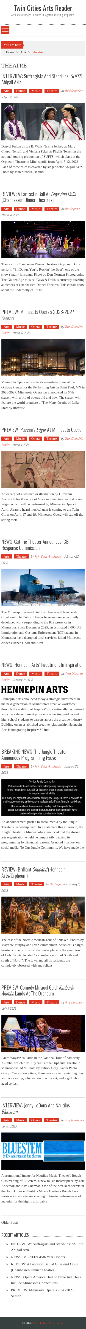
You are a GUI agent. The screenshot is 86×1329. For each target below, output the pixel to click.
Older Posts (9, 1222)
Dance (20, 91)
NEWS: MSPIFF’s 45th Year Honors (38, 1257)
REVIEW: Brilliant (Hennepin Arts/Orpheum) (33, 872)
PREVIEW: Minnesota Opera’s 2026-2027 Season (37, 314)
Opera (35, 326)
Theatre (52, 91)
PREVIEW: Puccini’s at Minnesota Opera (41, 429)
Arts (23, 52)
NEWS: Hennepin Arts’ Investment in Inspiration (42, 664)
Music (35, 91)
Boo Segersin (72, 209)
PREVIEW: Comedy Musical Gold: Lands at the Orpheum (37, 990)
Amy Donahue (73, 1002)
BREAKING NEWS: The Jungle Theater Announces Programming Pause (34, 754)
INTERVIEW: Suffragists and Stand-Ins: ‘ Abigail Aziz (41, 78)
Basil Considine (74, 91)
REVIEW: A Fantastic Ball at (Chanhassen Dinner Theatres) (38, 196)
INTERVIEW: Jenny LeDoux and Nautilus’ (35, 1108)
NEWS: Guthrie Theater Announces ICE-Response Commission (35, 544)
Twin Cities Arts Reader (47, 556)
